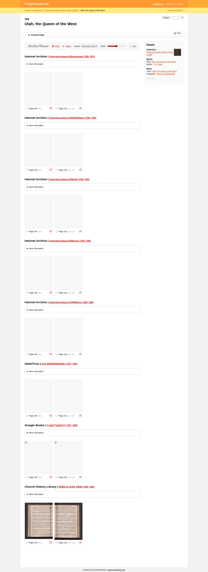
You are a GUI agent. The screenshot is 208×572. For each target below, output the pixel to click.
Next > (180, 10)
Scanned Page (36, 35)
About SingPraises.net (116, 570)
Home (27, 10)
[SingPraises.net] (37, 4)
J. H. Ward (158, 64)
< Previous (171, 10)
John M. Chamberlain (166, 74)
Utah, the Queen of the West (92, 10)
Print (177, 33)
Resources (170, 4)
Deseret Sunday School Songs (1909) (61, 10)
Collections (158, 4)
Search (180, 4)
